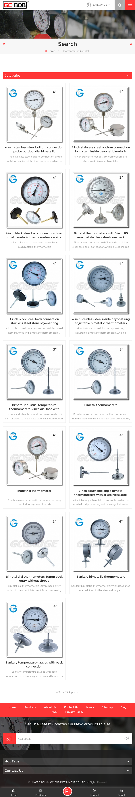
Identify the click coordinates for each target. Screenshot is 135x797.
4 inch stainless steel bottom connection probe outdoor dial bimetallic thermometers (34, 150)
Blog (123, 707)
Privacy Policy (74, 712)
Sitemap (107, 707)
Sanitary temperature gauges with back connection (34, 664)
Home (50, 50)
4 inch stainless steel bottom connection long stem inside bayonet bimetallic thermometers (101, 150)
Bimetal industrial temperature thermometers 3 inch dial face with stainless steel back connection (34, 407)
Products (30, 707)
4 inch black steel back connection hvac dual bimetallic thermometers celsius (34, 235)
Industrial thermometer (34, 491)
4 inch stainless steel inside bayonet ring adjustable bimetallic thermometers (101, 321)
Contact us (71, 707)
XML (54, 712)
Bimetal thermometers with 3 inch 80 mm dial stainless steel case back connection (101, 235)
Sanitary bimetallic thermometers (101, 576)
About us (50, 707)
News (90, 707)
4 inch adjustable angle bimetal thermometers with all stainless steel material (101, 493)
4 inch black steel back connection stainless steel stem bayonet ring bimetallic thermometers (34, 321)
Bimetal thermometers (100, 405)
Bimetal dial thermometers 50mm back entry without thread (34, 578)
